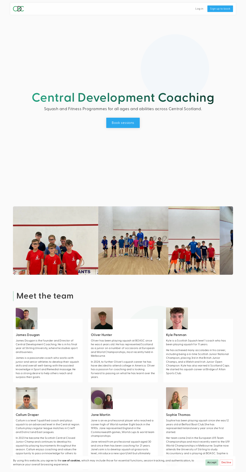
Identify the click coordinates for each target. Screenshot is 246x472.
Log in (199, 8)
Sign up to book (220, 8)
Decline (226, 462)
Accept (212, 462)
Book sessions (123, 123)
